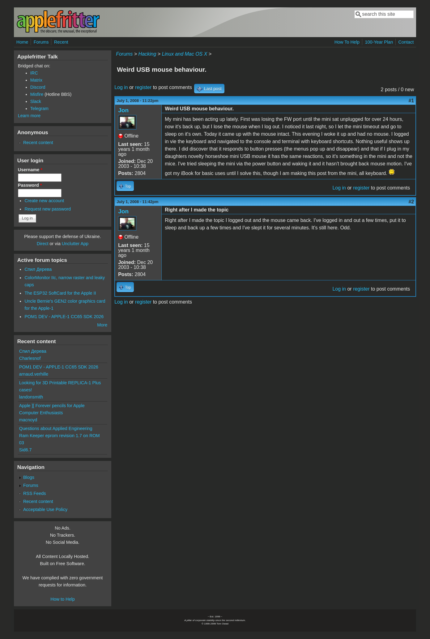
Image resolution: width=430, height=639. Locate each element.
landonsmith (31, 396)
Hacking (147, 54)
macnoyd (28, 419)
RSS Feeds (34, 493)
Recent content (38, 142)
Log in (121, 87)
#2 (411, 201)
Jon (123, 110)
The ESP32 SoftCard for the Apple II (60, 293)
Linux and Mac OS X (184, 54)
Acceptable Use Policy (45, 509)
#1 (411, 100)
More (102, 324)
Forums (41, 42)
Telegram (39, 108)
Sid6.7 (25, 449)
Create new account (44, 200)
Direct (43, 243)
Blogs (28, 477)
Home (22, 42)
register (143, 87)
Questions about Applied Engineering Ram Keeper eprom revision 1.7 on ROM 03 (59, 435)
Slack (35, 101)
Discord (37, 87)
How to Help (62, 599)
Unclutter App (75, 243)
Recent (61, 42)
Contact (406, 42)
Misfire (36, 94)
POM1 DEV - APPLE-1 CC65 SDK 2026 (64, 316)
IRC (34, 72)
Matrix (36, 80)
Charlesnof (30, 358)
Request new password (47, 209)
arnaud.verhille (33, 374)
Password (30, 185)
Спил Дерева (38, 269)
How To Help (347, 42)
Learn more (29, 115)
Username (30, 169)
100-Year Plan (379, 42)
